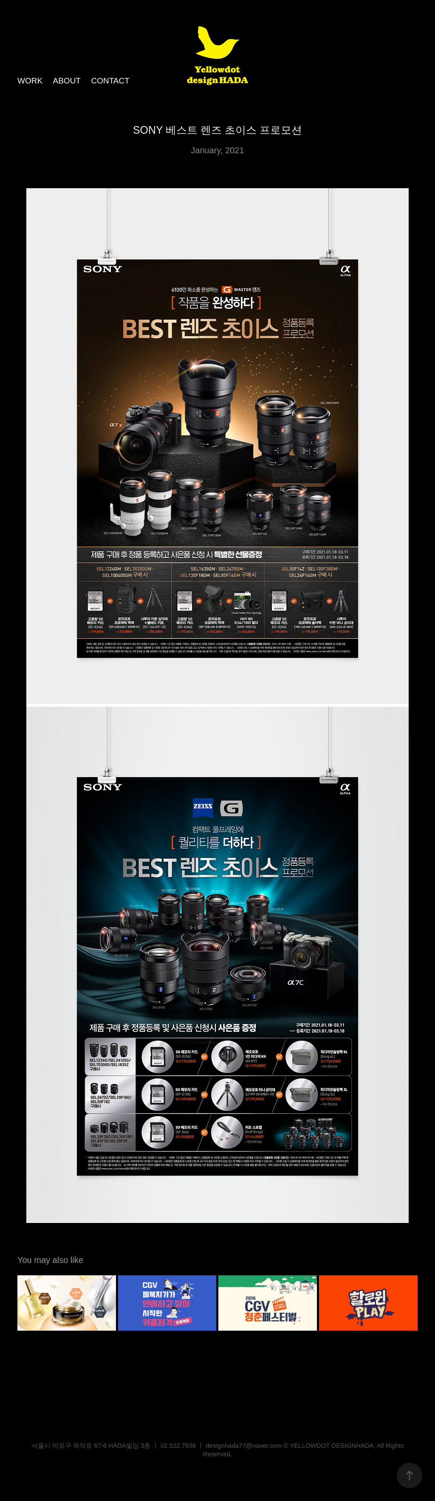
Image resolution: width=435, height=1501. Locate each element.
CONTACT (110, 80)
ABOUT (67, 80)
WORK (29, 80)
